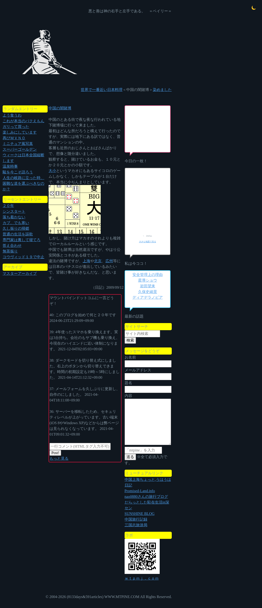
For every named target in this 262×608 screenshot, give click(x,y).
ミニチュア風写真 (18, 144)
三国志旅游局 (136, 525)
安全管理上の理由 (147, 275)
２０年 (8, 206)
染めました (162, 90)
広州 (109, 261)
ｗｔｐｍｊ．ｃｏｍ (142, 578)
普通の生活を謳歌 (18, 234)
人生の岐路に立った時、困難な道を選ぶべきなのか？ (23, 183)
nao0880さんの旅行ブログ (146, 497)
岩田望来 (147, 286)
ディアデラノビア (147, 297)
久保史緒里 (147, 292)
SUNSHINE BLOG (140, 514)
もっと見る (59, 458)
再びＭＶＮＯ (14, 138)
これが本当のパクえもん (23, 121)
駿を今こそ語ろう (18, 172)
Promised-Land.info (140, 491)
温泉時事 (10, 166)
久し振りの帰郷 (16, 228)
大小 (52, 171)
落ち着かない (14, 217)
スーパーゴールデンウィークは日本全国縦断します (23, 155)
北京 (98, 261)
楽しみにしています (20, 132)
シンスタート (14, 211)
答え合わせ (12, 245)
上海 (86, 261)
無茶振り (10, 251)
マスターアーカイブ (20, 273)
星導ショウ (147, 280)
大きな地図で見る (147, 241)
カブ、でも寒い (16, 223)
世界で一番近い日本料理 (101, 90)
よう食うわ (12, 115)
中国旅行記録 (136, 519)
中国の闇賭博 (60, 108)
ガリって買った (16, 127)
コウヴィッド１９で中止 (23, 257)
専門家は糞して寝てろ (22, 240)
